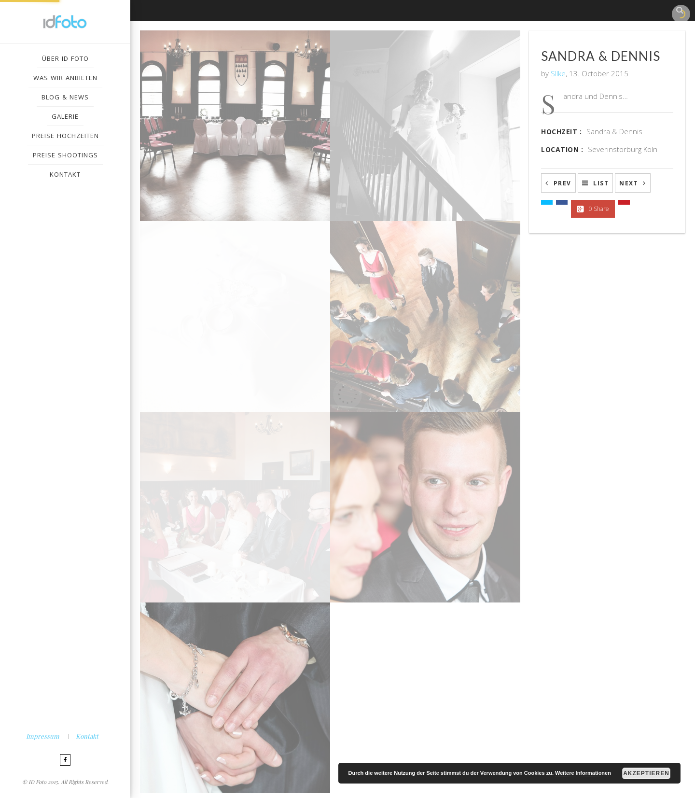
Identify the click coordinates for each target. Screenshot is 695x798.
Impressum (42, 736)
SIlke (558, 73)
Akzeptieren (646, 773)
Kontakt (87, 736)
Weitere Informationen (583, 773)
